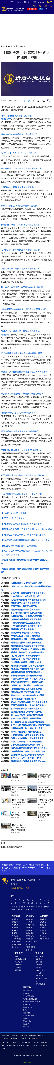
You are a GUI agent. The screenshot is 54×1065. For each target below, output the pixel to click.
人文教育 (44, 916)
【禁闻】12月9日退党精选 (12, 518)
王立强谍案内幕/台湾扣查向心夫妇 (26, 626)
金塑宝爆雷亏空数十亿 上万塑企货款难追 (45, 777)
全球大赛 (29, 909)
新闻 (13, 896)
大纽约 (12, 865)
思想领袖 (29, 930)
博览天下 (47, 907)
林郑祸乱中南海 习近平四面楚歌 (25, 603)
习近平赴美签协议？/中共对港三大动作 (28, 705)
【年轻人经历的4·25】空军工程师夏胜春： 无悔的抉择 (18, 827)
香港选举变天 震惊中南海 (22, 629)
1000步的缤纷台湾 (41, 980)
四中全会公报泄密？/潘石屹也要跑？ (27, 709)
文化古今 (43, 936)
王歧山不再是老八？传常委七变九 (26, 732)
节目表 (41, 880)
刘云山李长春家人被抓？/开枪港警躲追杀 (29, 702)
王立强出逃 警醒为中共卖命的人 (25, 633)
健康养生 (19, 953)
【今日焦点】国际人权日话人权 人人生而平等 (21, 524)
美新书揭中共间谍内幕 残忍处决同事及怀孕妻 (21, 168)
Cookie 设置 (27, 1062)
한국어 (4, 871)
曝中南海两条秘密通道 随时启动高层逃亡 (19, 134)
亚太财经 (15, 947)
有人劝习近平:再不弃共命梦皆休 (25, 656)
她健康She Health (21, 959)
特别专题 (27, 987)
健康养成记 (18, 965)
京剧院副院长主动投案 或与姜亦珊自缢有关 (20, 269)
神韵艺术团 (15, 1043)
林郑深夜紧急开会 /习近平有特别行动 (27, 666)
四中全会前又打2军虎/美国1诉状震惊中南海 (30, 725)
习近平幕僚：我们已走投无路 (24, 606)
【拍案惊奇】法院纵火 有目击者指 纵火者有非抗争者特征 (26, 529)
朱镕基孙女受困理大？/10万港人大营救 (28, 649)
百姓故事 (26, 1018)
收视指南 (24, 1035)
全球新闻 (15, 919)
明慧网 (19, 1045)
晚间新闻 (15, 927)
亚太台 (7, 868)
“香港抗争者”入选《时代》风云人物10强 (19, 153)
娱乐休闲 (39, 953)
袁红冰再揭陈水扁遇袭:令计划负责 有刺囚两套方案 (23, 309)
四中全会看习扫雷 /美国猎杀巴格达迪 (27, 722)
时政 (20, 46)
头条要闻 (14, 907)
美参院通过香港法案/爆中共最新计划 (27, 646)
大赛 (11, 2)
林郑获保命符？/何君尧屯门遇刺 (25, 692)
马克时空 (29, 944)
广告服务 (14, 1038)
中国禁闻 (15, 925)
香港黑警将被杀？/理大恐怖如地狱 (26, 643)
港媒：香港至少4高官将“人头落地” (16, 116)
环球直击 (15, 922)
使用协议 (41, 1035)
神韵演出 (20, 909)
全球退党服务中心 (8, 1045)
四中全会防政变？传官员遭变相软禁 (27, 715)
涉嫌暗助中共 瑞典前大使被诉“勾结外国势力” (21, 431)
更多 (3, 1048)
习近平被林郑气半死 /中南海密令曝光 (27, 682)
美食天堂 (38, 965)
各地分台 (18, 2)
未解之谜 (43, 919)
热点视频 (22, 907)
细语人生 (29, 950)
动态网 (27, 1045)
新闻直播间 (32, 9)
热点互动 (29, 922)
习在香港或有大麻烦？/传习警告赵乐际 (28, 751)
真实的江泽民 (27, 1007)
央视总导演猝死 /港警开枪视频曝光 (26, 676)
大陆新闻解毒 (30, 947)
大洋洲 (31, 865)
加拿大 (18, 865)
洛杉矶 (24, 865)
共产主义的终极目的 (30, 999)
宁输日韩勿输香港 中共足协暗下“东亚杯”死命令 (22, 450)
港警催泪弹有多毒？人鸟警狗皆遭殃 (27, 639)
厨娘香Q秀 (39, 976)
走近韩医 (18, 970)
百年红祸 (26, 1010)
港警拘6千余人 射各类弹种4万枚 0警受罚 (19, 413)
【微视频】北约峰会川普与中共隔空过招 (19, 546)
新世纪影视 (43, 1045)
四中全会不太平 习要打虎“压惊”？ (26, 758)
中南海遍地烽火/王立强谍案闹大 (25, 623)
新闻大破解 (30, 933)
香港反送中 (6, 119)
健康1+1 (17, 956)
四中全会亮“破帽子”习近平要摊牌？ (27, 718)
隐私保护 (32, 1035)
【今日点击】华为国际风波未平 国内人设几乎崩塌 (23, 535)
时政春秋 (29, 927)
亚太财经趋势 (16, 944)
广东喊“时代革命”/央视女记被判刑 (26, 613)
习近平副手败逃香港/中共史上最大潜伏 (28, 593)
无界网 (34, 1045)
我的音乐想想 (40, 984)
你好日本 (38, 959)
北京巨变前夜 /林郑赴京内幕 (23, 699)
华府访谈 (15, 936)
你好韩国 (38, 962)
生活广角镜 (39, 956)
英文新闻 (49, 2)
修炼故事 (26, 1024)
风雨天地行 (27, 1013)
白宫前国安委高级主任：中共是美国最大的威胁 (22, 394)
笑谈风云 (43, 922)
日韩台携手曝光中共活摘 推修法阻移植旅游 (20, 225)
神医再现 (18, 967)
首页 (2, 46)
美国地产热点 (44, 939)
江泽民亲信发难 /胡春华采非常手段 (26, 712)
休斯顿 (37, 865)
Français (31, 868)
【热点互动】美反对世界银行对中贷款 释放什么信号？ (25, 540)
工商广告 (26, 1026)
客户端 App (33, 1038)
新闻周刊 (15, 933)
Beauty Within (40, 970)
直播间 (14, 884)
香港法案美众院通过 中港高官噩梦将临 (28, 761)
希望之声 (44, 1043)
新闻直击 (15, 930)
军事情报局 (30, 936)
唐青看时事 (30, 939)
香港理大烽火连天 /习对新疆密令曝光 (27, 652)
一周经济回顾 (16, 939)
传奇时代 (26, 993)
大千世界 (38, 973)
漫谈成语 (43, 930)
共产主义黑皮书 (28, 1015)
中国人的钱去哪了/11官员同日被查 (26, 742)
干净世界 (35, 1043)
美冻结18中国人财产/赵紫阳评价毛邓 (27, 755)
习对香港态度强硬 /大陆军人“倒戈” (26, 662)
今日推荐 (39, 907)
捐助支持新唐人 (17, 888)
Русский (40, 868)
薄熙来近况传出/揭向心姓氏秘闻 (25, 610)
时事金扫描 (30, 925)
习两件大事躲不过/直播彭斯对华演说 (27, 735)
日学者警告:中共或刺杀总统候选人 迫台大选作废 (22, 475)
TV (41, 9)
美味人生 (38, 967)
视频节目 (31, 880)
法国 (43, 865)
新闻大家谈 (30, 919)
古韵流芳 (43, 925)
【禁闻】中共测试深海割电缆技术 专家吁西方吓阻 (45, 802)
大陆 (15, 46)
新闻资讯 (9, 46)
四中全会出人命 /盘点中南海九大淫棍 (27, 695)
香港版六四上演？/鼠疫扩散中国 (25, 659)
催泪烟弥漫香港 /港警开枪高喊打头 (26, 672)
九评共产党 (27, 1004)
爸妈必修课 (44, 933)
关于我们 (15, 1035)
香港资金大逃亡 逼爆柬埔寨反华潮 (26, 689)
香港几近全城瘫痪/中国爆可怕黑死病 (27, 669)
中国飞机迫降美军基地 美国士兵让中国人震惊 (21, 494)
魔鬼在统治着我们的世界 (31, 1002)
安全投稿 (5, 1038)
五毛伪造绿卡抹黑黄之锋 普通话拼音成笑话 (20, 250)
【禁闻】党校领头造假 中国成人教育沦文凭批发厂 (45, 815)
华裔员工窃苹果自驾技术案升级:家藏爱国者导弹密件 (24, 372)
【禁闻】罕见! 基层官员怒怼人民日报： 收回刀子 (18, 789)
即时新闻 (30, 907)
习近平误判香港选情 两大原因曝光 (26, 619)
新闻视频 (16, 916)
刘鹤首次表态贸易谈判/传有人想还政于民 (29, 748)
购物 (27, 888)
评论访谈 (30, 916)
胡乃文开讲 (18, 962)
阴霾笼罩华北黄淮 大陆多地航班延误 (17, 187)
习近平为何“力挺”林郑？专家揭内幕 (27, 685)
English (24, 868)
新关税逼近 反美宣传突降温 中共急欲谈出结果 (21, 353)
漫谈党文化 (27, 1021)
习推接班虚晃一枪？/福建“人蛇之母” (27, 728)
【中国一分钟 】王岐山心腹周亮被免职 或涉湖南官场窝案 (45, 789)
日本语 (47, 868)
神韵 (5, 2)
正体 (25, 2)
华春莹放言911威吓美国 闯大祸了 (26, 596)
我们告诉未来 (27, 991)
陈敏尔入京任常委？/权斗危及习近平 (27, 738)
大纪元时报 (26, 1043)
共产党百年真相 (28, 996)
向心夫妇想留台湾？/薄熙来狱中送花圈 (28, 600)
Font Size (43, 100)
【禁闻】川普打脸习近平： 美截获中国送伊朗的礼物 (18, 802)
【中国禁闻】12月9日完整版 (13, 513)
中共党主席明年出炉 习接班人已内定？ (28, 679)
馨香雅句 (43, 927)
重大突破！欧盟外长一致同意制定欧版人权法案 (22, 287)
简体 (29, 2)
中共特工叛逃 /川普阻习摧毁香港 (25, 636)
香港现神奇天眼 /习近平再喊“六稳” (26, 583)
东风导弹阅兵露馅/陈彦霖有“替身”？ (27, 745)
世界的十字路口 (31, 941)
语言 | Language (38, 2)
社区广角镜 (16, 941)
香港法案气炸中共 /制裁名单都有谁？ (27, 616)
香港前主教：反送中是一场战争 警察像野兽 (20, 331)
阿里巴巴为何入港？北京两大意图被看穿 (19, 206)
